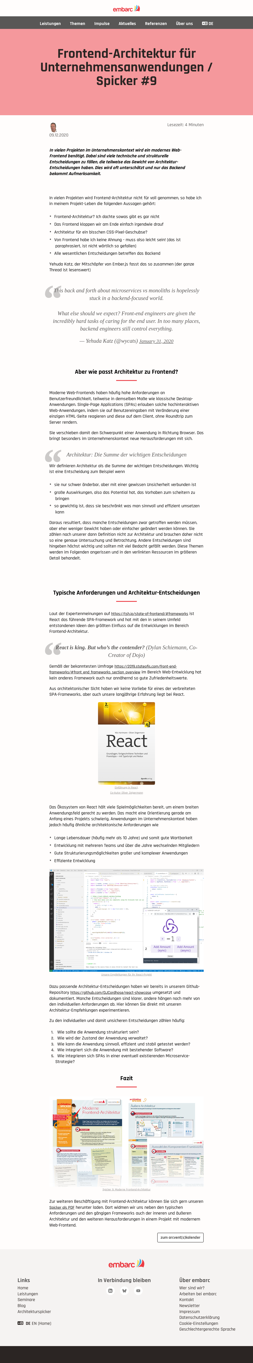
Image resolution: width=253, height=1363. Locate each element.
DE (207, 24)
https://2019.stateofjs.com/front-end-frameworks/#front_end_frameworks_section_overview (116, 678)
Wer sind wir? (192, 1300)
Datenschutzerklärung (199, 1329)
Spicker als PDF (63, 1218)
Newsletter (189, 1317)
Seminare (26, 1311)
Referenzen (156, 24)
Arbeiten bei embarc (198, 1305)
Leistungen (50, 24)
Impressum (189, 1323)
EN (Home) (41, 1335)
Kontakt (186, 1311)
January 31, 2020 (156, 341)
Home (23, 1300)
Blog (22, 1317)
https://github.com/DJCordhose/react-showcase (115, 1003)
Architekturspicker (34, 1323)
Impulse (101, 24)
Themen (77, 24)
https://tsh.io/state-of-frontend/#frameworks (154, 622)
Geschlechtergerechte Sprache (207, 1341)
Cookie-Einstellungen (198, 1335)
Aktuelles (127, 24)
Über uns (184, 24)
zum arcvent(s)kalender (177, 1249)
